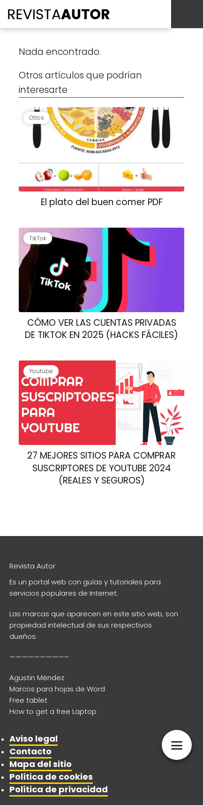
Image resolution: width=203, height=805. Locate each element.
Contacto (30, 751)
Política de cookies (51, 776)
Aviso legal (33, 738)
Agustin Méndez (36, 677)
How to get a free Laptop (53, 711)
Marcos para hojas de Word (57, 689)
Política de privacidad (58, 789)
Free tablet (28, 700)
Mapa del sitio (40, 764)
